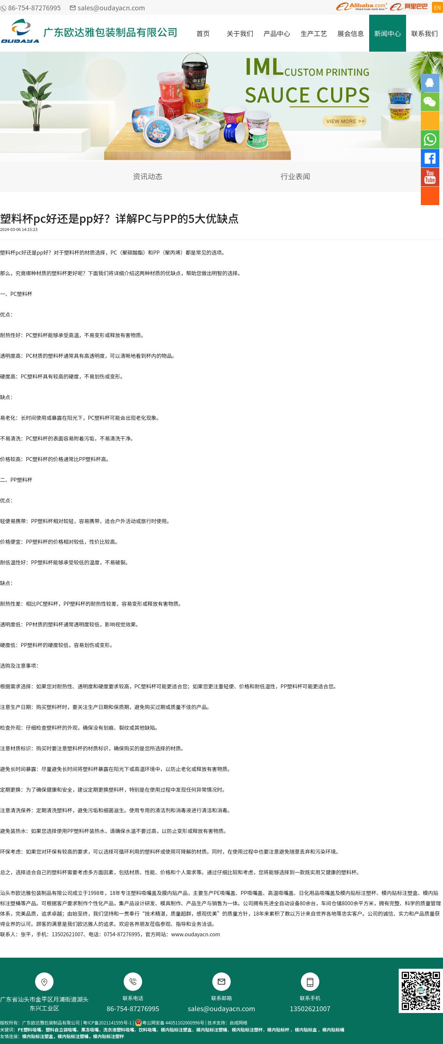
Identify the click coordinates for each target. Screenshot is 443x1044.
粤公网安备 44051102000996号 (169, 1022)
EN (437, 7)
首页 (203, 33)
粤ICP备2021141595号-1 (107, 1022)
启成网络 (238, 1022)
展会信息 (350, 33)
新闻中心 (387, 33)
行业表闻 (295, 176)
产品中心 (277, 33)
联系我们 (424, 33)
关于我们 (240, 33)
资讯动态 (147, 176)
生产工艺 (314, 33)
